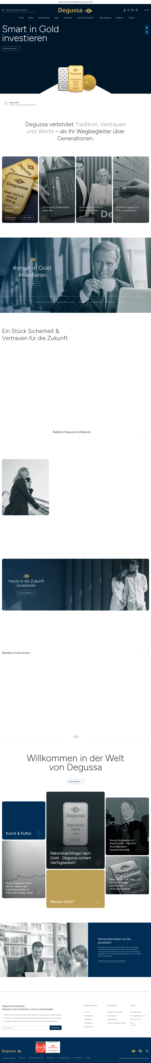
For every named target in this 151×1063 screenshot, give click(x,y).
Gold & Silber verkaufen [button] (66, 302)
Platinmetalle (44, 18)
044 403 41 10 (135, 1019)
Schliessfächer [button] (96, 302)
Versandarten (112, 1016)
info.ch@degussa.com (138, 1016)
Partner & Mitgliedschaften (116, 1023)
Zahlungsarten (112, 1019)
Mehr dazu (32, 283)
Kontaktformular (135, 1012)
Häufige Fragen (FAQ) (115, 1012)
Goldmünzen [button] (110, 302)
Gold (21, 18)
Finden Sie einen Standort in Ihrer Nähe (112, 961)
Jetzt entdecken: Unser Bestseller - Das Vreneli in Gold (75, 2)
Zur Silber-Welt (27, 218)
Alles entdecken (75, 782)
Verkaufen (67, 18)
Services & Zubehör (85, 18)
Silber (30, 18)
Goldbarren (88, 1019)
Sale (56, 18)
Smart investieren (11, 49)
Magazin (120, 18)
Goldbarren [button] (83, 302)
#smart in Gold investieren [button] (44, 302)
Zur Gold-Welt (12, 218)
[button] (137, 10)
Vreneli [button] (121, 302)
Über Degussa (105, 18)
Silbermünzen (89, 1027)
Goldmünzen (88, 1016)
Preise (131, 18)
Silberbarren (88, 1023)
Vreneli (86, 1012)
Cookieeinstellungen (8, 1058)
